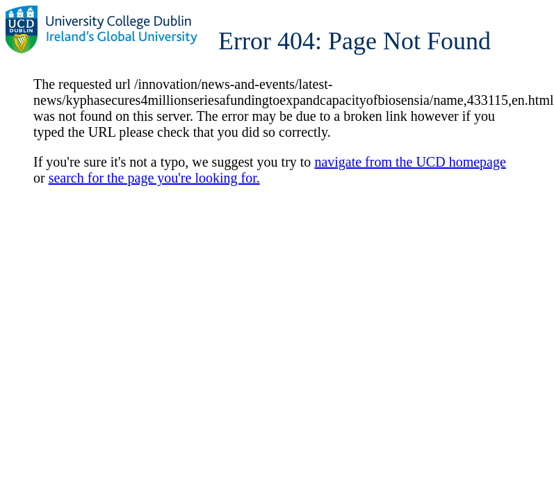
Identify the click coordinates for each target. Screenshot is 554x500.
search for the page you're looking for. (154, 177)
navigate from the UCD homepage (409, 161)
